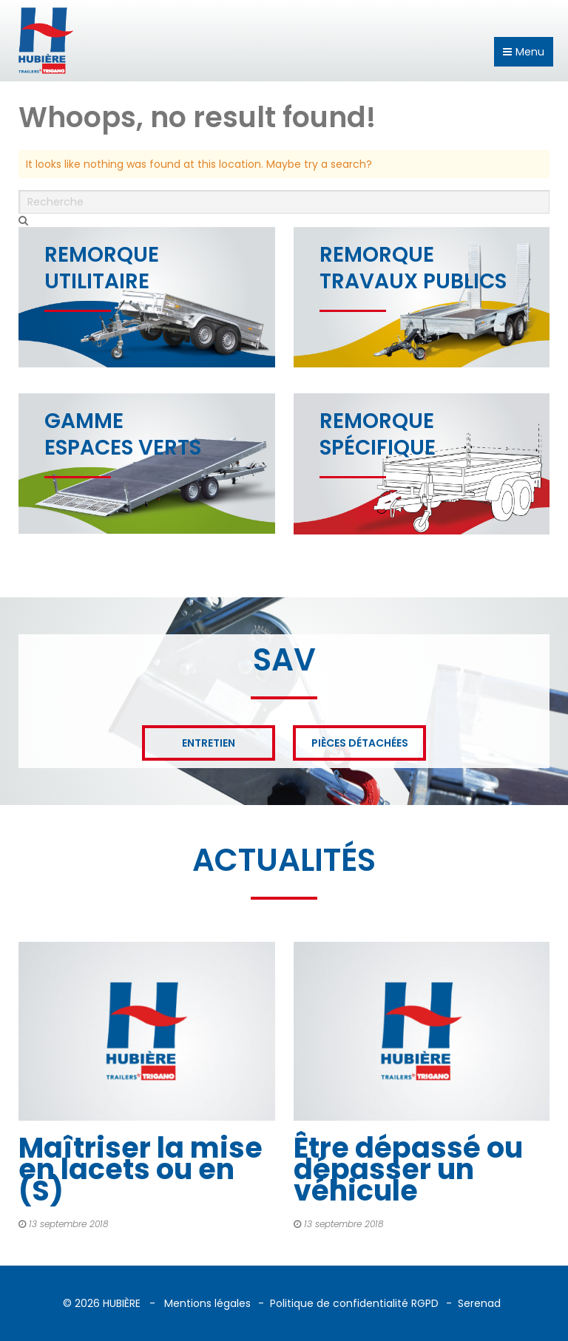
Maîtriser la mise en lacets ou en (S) (140, 1169)
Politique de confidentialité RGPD (354, 1303)
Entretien (208, 743)
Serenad (479, 1303)
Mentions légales (207, 1303)
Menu (523, 51)
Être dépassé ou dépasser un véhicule (408, 1169)
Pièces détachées (359, 743)
